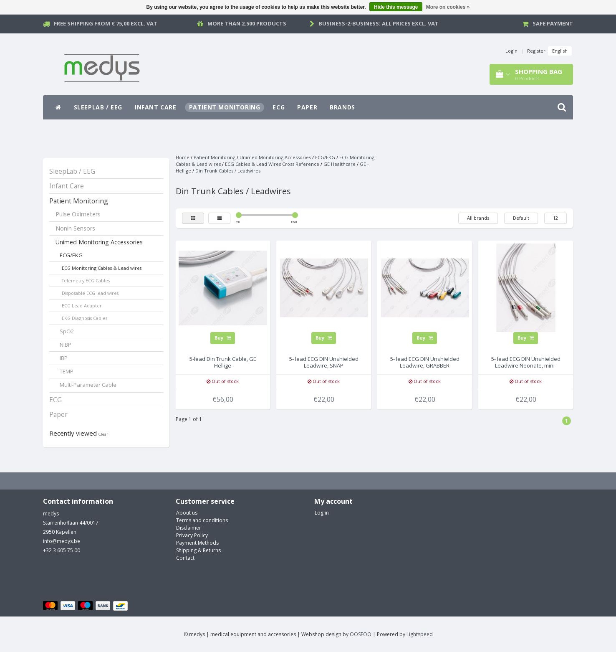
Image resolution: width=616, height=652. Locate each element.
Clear (103, 434)
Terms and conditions (202, 520)
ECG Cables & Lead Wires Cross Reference (272, 164)
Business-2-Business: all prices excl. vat (378, 23)
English (560, 51)
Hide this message (396, 7)
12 (555, 218)
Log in (322, 512)
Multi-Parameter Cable (88, 384)
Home (182, 157)
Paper (307, 107)
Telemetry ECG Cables (86, 280)
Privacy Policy (192, 535)
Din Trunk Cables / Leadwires (227, 170)
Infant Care (156, 107)
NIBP (65, 344)
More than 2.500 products (246, 23)
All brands (478, 218)
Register (536, 51)
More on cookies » (448, 7)
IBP (64, 358)
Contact (185, 557)
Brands (342, 107)
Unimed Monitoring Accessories (99, 242)
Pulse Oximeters (78, 214)
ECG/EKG (71, 255)
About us (186, 512)
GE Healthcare (339, 164)
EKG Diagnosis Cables (84, 318)
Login (511, 51)
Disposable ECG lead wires (90, 293)
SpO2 (67, 331)
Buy (223, 338)
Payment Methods (197, 542)
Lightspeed (419, 634)
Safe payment (553, 23)
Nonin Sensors (75, 228)
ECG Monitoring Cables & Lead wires (101, 268)
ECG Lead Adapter (82, 305)
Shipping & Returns (198, 550)
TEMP (66, 371)
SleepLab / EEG (98, 107)
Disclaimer (188, 527)
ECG (279, 107)
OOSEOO (360, 634)
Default (521, 218)
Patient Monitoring (224, 107)
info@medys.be (61, 541)
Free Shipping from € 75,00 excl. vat (105, 23)
